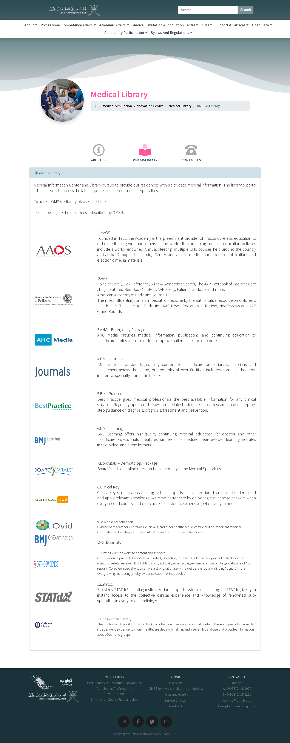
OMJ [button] (205, 25)
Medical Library (180, 106)
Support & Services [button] (230, 25)
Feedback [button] (176, 706)
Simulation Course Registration (114, 699)
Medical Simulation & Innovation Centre (133, 106)
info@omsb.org (237, 700)
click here (98, 201)
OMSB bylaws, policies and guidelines (176, 688)
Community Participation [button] (124, 32)
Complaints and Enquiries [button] (237, 706)
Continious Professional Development (114, 691)
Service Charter (176, 700)
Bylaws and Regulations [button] (170, 32)
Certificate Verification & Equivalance (114, 683)
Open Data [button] (260, 25)
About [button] (29, 25)
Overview (175, 683)
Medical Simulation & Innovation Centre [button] (163, 25)
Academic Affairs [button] (112, 25)
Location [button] (237, 683)
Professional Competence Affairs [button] (67, 25)
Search (245, 10)
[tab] (98, 153)
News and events (176, 694)
